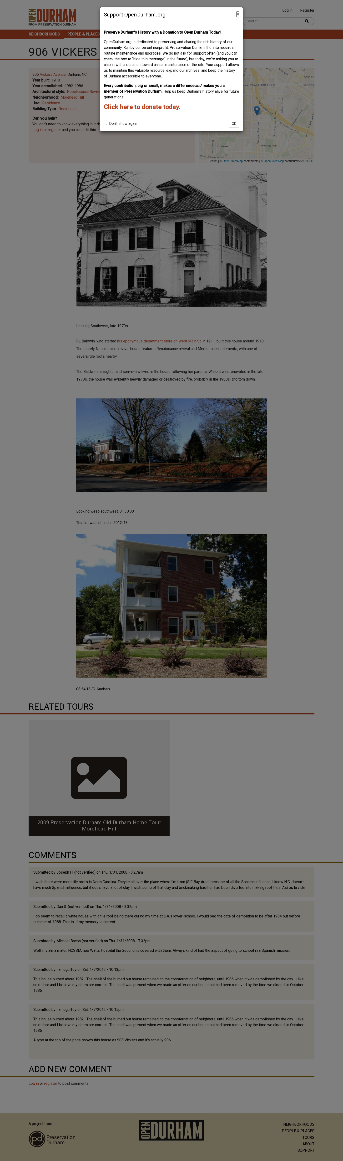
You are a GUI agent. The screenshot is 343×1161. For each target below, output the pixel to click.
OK (234, 124)
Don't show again (120, 123)
